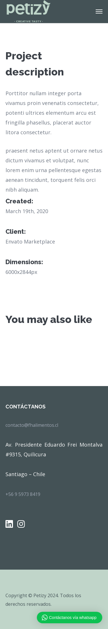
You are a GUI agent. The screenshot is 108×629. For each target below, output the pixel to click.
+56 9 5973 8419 (22, 494)
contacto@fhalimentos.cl (31, 425)
